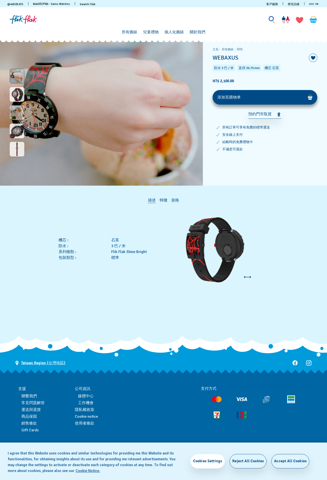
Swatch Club (87, 4)
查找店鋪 (293, 4)
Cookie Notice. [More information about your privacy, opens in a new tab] (88, 470)
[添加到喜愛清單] (313, 58)
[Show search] (271, 19)
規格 (175, 200)
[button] (299, 19)
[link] (40, 3)
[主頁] (23, 19)
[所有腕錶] (129, 32)
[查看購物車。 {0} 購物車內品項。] (313, 20)
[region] (265, 113)
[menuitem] (129, 31)
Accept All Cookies (290, 461)
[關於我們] (197, 32)
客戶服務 (272, 4)
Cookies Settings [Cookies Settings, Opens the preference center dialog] (207, 461)
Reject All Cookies (248, 461)
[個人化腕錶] (174, 32)
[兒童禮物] (151, 32)
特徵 (163, 200)
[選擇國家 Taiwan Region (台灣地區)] (40, 363)
